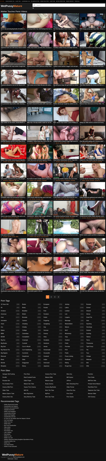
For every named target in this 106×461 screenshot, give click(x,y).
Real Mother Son (8, 430)
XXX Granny (91, 396)
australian (60, 199)
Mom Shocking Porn (73, 383)
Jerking (74, 304)
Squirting (95, 324)
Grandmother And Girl (9, 416)
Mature (74, 327)
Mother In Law (8, 436)
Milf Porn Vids (92, 380)
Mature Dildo (49, 377)
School (95, 308)
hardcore (94, 161)
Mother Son (7, 443)
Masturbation (74, 324)
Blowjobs (10, 366)
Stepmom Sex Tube (94, 390)
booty (17, 218)
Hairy (53, 337)
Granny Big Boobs (50, 387)
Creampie (31, 340)
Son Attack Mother (9, 444)
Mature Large (49, 380)
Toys (95, 353)
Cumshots (31, 353)
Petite (74, 343)
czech (93, 199)
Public (74, 353)
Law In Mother (8, 432)
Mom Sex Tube (49, 396)
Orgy (74, 337)
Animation (10, 321)
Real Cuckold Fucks (30, 377)
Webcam (95, 360)
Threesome (95, 343)
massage (99, 161)
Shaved (95, 311)
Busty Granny (49, 383)
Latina (74, 308)
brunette (31, 143)
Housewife (53, 353)
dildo (35, 143)
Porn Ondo (91, 377)
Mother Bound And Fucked (11, 404)
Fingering (53, 321)
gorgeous (95, 143)
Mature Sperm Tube (60, 1)
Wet (95, 363)
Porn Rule (77, 1)
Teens (95, 340)
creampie (44, 180)
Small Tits (95, 317)
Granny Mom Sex (70, 1)
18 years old (32, 161)
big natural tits (6, 143)
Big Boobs (10, 343)
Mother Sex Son (8, 422)
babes (83, 180)
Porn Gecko (70, 396)
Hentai (53, 347)
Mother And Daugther (9, 415)
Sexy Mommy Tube (29, 396)
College (31, 330)
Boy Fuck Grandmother (10, 425)
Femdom (53, 314)
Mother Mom (7, 423)
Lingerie (74, 317)
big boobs (70, 161)
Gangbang (53, 324)
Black (10, 360)
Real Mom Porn (92, 387)
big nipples (14, 143)
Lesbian (74, 311)
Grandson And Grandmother (11, 408)
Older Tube (52, 1)
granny (39, 143)
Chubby (31, 327)
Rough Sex (74, 366)
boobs (13, 236)
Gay (53, 327)
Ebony (31, 366)
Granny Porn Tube (50, 374)
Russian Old (6, 380)
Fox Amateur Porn (35, 1)
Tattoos (95, 337)
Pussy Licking (74, 356)
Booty (31, 308)
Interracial (53, 363)
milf (18, 180)
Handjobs (53, 340)
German (53, 330)
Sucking (95, 334)
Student (95, 330)
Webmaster (10, 459)
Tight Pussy (95, 347)
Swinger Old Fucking (8, 374)
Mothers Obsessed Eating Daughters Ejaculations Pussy (18, 439)
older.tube (18, 1)
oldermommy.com (26, 1)
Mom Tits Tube (49, 390)
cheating (73, 180)
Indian (53, 360)
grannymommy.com (10, 1)
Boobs (31, 304)
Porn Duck (70, 393)
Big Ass (10, 340)
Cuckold (31, 343)
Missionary (74, 334)
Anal (10, 317)
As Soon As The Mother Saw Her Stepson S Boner (17, 418)
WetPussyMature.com (19, 457)
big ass (57, 143)
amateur (84, 143)
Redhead (74, 360)
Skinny (95, 314)
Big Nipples (10, 353)
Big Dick (10, 347)
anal (62, 161)
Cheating (31, 324)
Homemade (53, 350)
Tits (95, 350)
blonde (19, 143)
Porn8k (4, 377)
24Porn (69, 380)
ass (37, 161)
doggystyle (11, 180)
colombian (18, 161)
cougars (89, 161)
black (88, 143)
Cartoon (31, 321)
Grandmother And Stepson (11, 406)
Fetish (53, 317)
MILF (74, 330)
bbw (21, 199)
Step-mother (7, 427)
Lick (74, 314)
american (84, 161)
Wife (95, 366)
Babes (10, 330)
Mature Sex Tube (29, 383)
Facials (53, 308)
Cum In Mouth (31, 347)
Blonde (10, 363)
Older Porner (70, 387)
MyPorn (47, 393)
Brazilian (31, 311)
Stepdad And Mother (9, 409)
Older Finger (27, 380)
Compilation (31, 337)
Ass (10, 327)
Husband (53, 356)
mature (43, 143)
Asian (10, 324)
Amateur (10, 311)
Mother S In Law (8, 437)
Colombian (31, 334)
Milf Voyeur (70, 377)
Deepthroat (31, 356)
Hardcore (53, 343)
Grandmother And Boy (10, 413)
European (53, 304)
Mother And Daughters (10, 411)
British (31, 314)
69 (82, 199)
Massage (74, 321)
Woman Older (92, 393)
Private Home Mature (94, 383)
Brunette (31, 317)
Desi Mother (7, 429)
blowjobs (23, 143)
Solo (95, 321)
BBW (10, 334)
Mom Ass (69, 374)
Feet (53, 311)
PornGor (90, 374)
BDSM (10, 337)
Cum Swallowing (31, 350)
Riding (74, 363)
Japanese (53, 366)
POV (74, 350)
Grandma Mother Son (9, 441)
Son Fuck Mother (8, 420)
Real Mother (7, 434)
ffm (15, 180)
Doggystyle (31, 363)
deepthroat (102, 218)
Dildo (31, 360)
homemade (25, 161)
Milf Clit (26, 390)
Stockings (95, 327)
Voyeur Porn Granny (30, 387)
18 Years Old (10, 304)
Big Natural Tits (10, 350)
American (10, 314)
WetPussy (11, 5)
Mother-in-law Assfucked (10, 446)
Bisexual (10, 356)
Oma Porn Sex (71, 390)
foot (68, 143)
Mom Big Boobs (28, 393)
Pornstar (74, 347)
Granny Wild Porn (44, 1)
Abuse (16, 459)
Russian (95, 304)
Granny (53, 334)
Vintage (95, 356)
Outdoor (74, 340)
